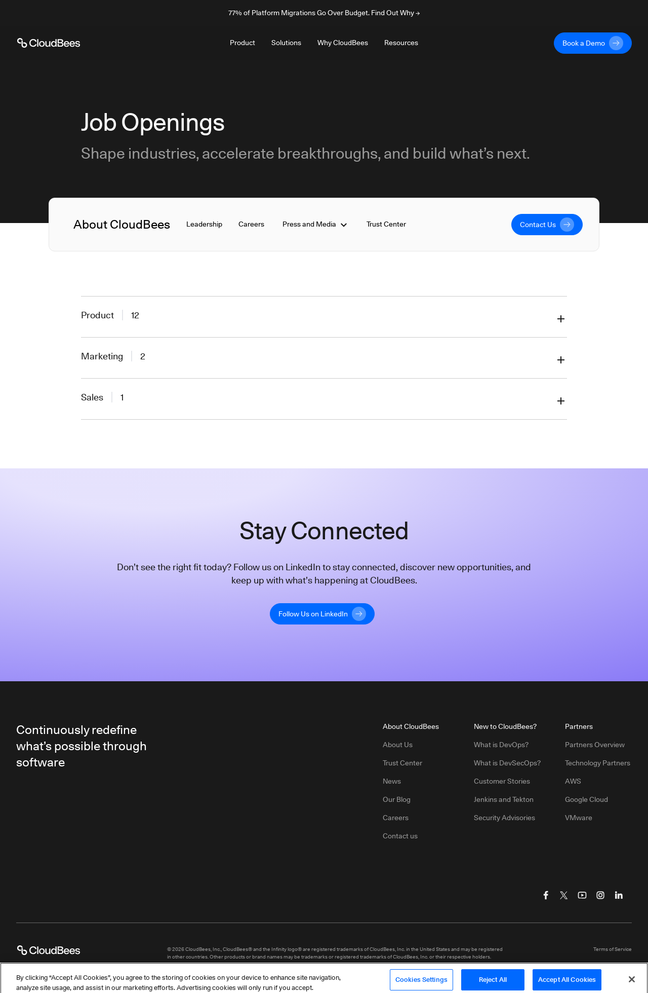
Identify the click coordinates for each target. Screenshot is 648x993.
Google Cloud (586, 799)
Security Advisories (504, 818)
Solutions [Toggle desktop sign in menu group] (286, 43)
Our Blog (397, 799)
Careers (251, 224)
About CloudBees (121, 224)
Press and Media (315, 224)
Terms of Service (612, 949)
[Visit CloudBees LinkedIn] (619, 895)
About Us (398, 745)
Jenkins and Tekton (504, 799)
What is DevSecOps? (507, 763)
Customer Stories (502, 781)
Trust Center (386, 224)
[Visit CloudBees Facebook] (546, 895)
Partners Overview (595, 745)
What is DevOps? (501, 745)
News (392, 781)
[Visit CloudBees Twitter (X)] (564, 895)
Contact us (400, 836)
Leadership (204, 224)
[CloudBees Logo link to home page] (48, 43)
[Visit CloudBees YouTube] (582, 895)
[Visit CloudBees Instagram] (600, 895)
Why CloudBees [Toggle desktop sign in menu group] (342, 43)
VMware (578, 818)
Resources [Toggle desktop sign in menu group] (401, 43)
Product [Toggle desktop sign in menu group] (242, 43)
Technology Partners (597, 763)
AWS (573, 781)
